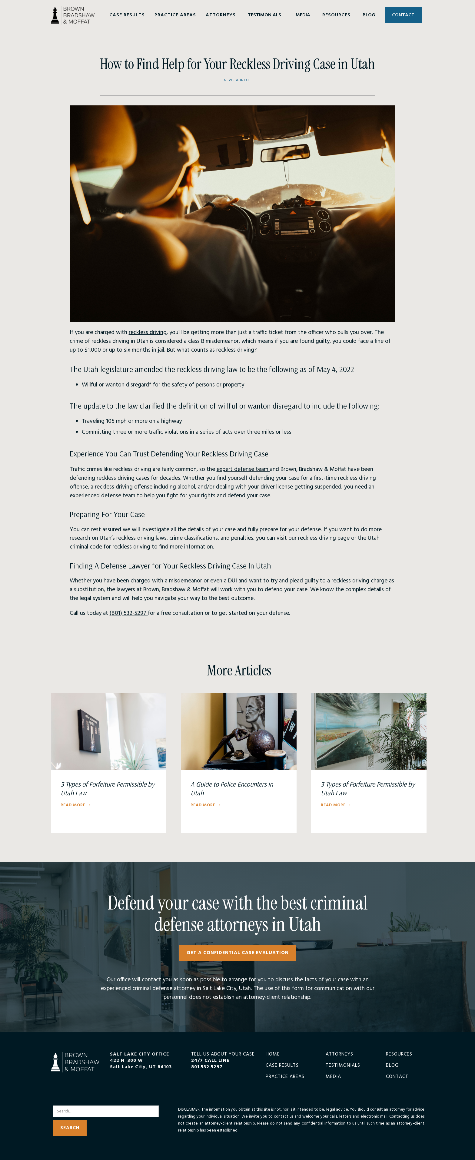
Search (60, 1101)
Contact (397, 1077)
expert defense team (243, 469)
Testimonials (343, 1065)
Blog (392, 1065)
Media (333, 1077)
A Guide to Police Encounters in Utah (232, 788)
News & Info (236, 80)
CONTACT (403, 15)
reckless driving (148, 332)
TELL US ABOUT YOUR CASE (223, 1060)
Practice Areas (285, 1077)
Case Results (282, 1065)
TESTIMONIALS (264, 15)
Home (273, 1054)
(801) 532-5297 (129, 613)
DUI (233, 580)
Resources (399, 1054)
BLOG (369, 15)
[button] (127, 15)
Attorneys (339, 1054)
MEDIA (303, 15)
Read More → (76, 805)
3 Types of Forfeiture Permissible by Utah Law (107, 788)
